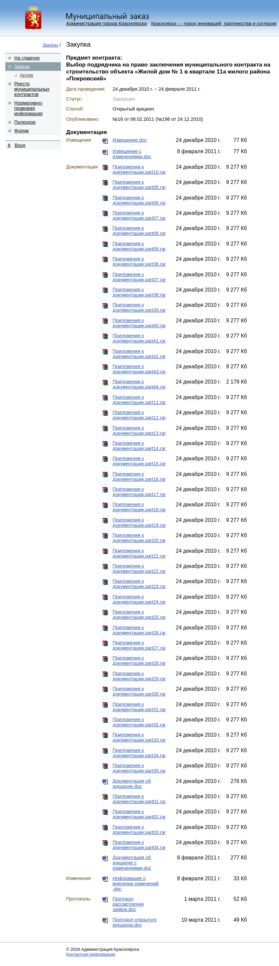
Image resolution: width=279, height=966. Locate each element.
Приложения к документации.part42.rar (139, 353)
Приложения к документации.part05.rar (139, 184)
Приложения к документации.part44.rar (139, 384)
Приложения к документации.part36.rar (139, 261)
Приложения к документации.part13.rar (139, 430)
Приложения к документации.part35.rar (139, 768)
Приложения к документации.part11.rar (139, 399)
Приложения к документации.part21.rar (139, 553)
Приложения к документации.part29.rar (139, 676)
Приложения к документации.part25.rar (139, 614)
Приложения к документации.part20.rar (139, 537)
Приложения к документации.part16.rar (139, 476)
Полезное (25, 122)
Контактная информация (90, 954)
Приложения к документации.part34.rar (139, 753)
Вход (20, 145)
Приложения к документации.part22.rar (139, 568)
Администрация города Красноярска (106, 23)
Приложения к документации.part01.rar (139, 799)
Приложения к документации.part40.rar (139, 323)
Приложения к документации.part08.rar (139, 230)
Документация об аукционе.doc (132, 783)
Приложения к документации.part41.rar (139, 338)
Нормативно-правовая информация (28, 108)
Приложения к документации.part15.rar (139, 461)
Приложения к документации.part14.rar (139, 445)
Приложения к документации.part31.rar (139, 707)
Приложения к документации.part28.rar (139, 660)
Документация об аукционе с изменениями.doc (132, 863)
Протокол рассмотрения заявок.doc (128, 904)
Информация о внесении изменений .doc (136, 884)
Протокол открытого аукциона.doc (135, 922)
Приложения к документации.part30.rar (139, 691)
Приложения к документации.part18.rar (139, 507)
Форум (21, 130)
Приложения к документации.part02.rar (139, 814)
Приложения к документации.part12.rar (139, 415)
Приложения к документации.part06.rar (139, 200)
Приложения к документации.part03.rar (139, 829)
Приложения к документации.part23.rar (139, 583)
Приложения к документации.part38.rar (139, 292)
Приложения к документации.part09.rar (139, 246)
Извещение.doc (130, 140)
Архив (26, 75)
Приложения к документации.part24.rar (139, 599)
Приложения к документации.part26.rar (139, 630)
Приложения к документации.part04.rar (139, 845)
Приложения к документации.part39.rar (139, 307)
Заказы (50, 45)
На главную (27, 58)
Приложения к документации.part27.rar (139, 645)
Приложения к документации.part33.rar (139, 737)
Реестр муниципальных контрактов (32, 89)
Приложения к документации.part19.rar (139, 522)
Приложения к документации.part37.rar (139, 277)
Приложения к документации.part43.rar (139, 369)
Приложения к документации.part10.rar (139, 169)
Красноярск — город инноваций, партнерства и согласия (213, 23)
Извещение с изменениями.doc (132, 154)
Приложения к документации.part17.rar (139, 491)
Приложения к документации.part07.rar (139, 215)
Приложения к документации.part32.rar (139, 722)
